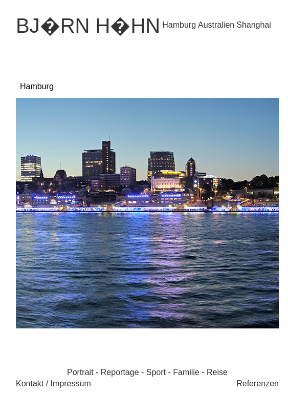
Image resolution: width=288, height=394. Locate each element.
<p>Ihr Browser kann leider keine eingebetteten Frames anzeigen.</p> (147, 213)
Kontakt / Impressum (53, 383)
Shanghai (253, 24)
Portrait (80, 372)
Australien (216, 24)
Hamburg (179, 24)
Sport (156, 372)
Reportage (120, 372)
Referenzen (257, 383)
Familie (186, 372)
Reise (217, 372)
